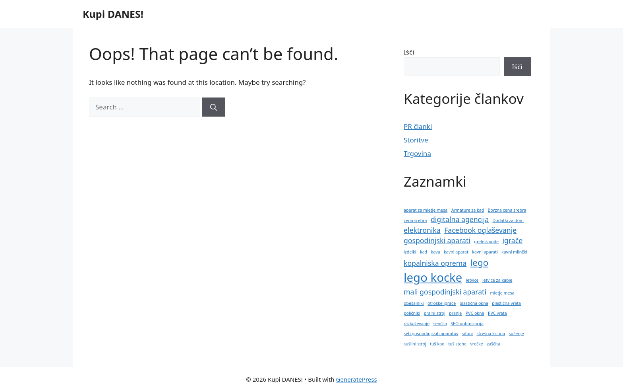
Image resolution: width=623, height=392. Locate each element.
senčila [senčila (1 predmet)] (440, 323)
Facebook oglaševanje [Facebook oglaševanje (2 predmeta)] (480, 230)
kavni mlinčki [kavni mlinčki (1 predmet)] (514, 252)
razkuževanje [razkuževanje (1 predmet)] (417, 323)
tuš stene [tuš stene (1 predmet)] (457, 344)
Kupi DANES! (113, 14)
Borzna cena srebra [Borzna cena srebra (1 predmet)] (507, 210)
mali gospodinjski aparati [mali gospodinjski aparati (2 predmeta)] (445, 291)
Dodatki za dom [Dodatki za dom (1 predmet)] (508, 220)
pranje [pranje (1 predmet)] (455, 313)
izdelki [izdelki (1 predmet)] (410, 252)
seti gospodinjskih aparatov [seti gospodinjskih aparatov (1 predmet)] (431, 333)
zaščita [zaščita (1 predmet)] (493, 344)
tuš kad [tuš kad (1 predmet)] (437, 344)
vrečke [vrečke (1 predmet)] (476, 344)
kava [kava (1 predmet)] (435, 252)
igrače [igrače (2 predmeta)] (512, 240)
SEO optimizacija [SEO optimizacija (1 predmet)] (467, 323)
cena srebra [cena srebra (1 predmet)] (415, 220)
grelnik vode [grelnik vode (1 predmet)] (486, 241)
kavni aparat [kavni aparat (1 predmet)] (456, 252)
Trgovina (417, 153)
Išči (409, 52)
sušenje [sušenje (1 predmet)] (516, 333)
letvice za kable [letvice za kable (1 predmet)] (497, 280)
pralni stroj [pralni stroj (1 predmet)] (434, 313)
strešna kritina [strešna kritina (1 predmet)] (490, 333)
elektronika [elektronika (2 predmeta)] (422, 230)
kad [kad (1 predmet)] (423, 252)
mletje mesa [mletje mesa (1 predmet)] (502, 293)
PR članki (418, 126)
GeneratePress (356, 379)
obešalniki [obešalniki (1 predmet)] (414, 303)
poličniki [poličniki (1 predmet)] (412, 313)
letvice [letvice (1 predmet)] (472, 280)
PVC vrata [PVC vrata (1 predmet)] (497, 313)
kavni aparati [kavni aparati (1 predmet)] (484, 252)
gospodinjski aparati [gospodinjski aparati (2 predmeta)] (437, 240)
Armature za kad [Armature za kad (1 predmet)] (467, 210)
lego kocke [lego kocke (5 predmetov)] (433, 277)
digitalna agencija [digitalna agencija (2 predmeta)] (460, 219)
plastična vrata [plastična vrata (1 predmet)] (506, 303)
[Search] (213, 107)
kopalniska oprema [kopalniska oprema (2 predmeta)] (435, 263)
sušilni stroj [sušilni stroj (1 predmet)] (415, 344)
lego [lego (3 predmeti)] (479, 262)
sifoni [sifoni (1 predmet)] (467, 333)
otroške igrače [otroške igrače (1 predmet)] (442, 303)
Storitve (416, 139)
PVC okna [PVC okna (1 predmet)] (475, 313)
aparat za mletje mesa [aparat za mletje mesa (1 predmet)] (425, 210)
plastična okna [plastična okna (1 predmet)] (474, 303)
